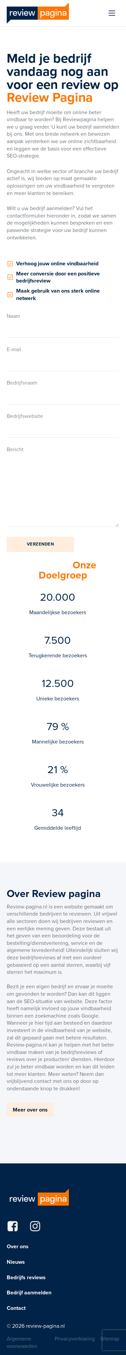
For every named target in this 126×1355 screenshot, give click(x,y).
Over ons (18, 1246)
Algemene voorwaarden (22, 1342)
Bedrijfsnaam (63, 391)
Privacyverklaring (75, 1339)
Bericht (63, 487)
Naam (63, 325)
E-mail (63, 358)
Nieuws (16, 1262)
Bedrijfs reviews (26, 1277)
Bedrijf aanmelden (29, 1292)
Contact (16, 1308)
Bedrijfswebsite (63, 425)
